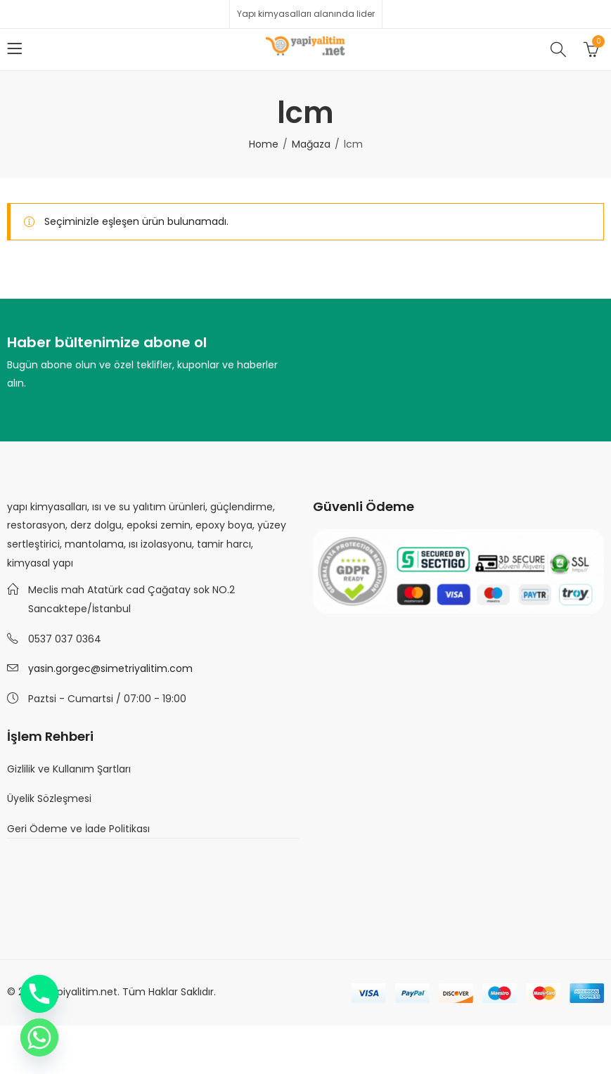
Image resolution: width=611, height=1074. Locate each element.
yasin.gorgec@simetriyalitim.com (110, 668)
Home (263, 144)
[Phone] (39, 994)
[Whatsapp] (39, 1037)
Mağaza (311, 144)
